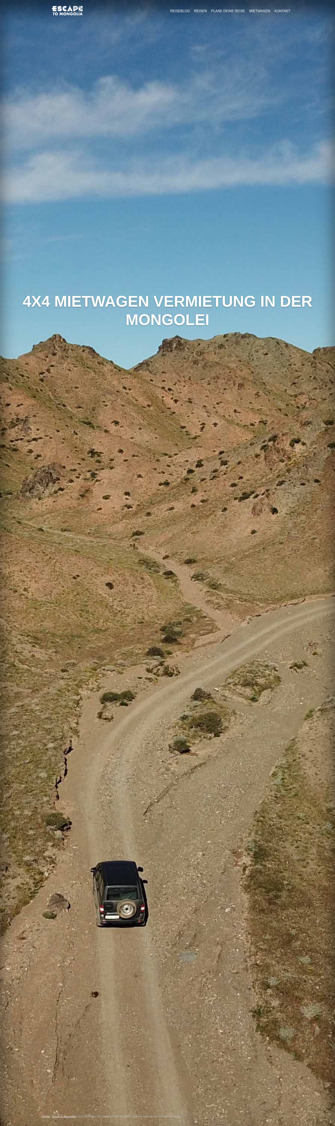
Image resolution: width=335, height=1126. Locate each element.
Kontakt (282, 11)
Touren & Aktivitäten (64, 1116)
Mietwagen (259, 11)
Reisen (200, 11)
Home (46, 1116)
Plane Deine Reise (228, 11)
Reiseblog (180, 11)
